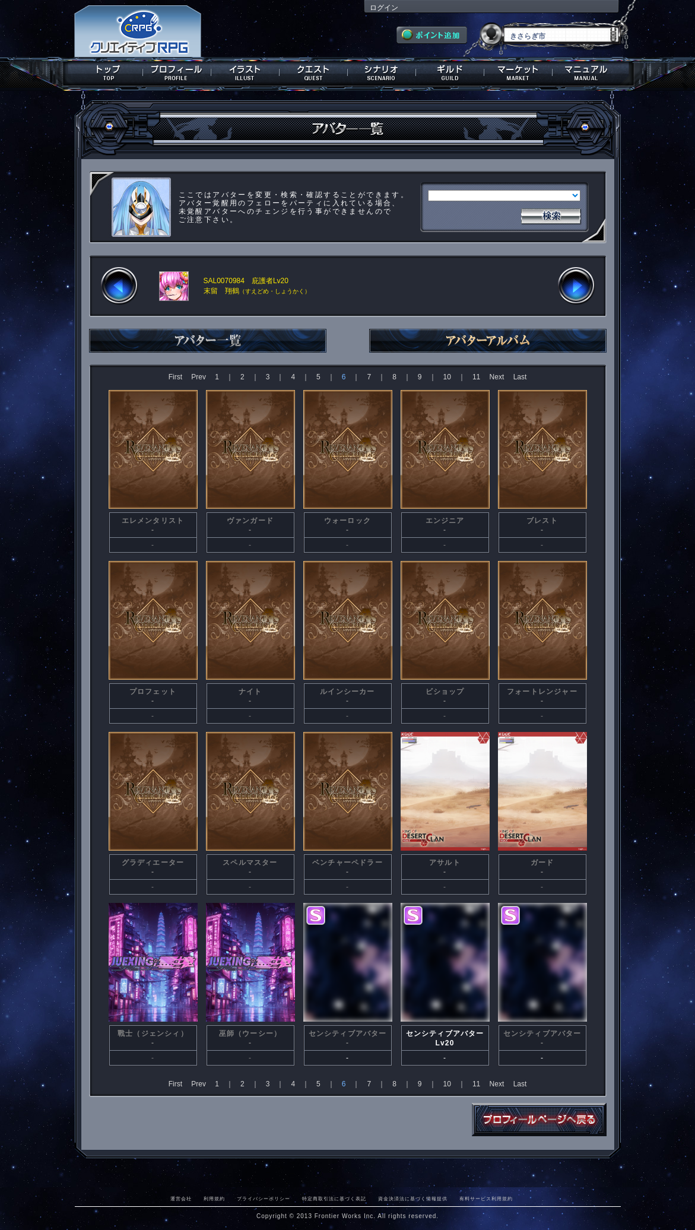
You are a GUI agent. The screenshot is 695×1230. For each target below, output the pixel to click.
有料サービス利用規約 (486, 1199)
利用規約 (214, 1199)
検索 (550, 215)
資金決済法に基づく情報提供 (413, 1199)
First (175, 377)
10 (447, 377)
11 (476, 377)
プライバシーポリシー (263, 1199)
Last (520, 377)
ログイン (384, 8)
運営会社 (181, 1199)
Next (497, 377)
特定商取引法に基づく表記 (334, 1199)
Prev (198, 377)
